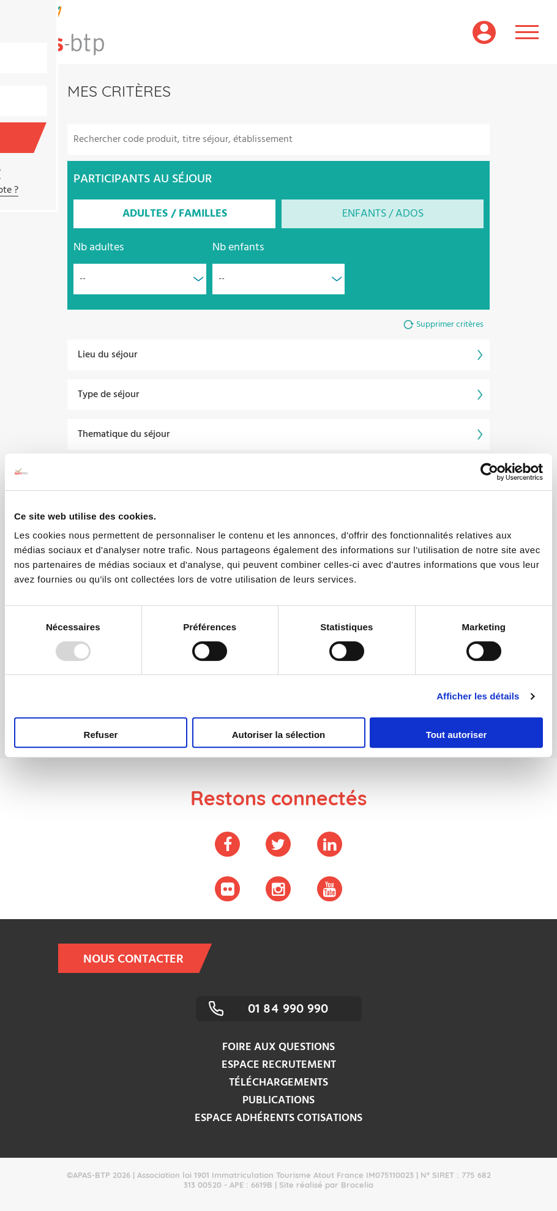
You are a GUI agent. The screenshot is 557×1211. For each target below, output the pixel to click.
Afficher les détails (477, 696)
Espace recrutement (279, 1065)
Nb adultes (98, 247)
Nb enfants (238, 247)
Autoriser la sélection (279, 734)
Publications (278, 1100)
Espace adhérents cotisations (278, 1118)
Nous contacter (141, 958)
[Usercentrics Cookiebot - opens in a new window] (489, 472)
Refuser (101, 734)
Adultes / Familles (174, 214)
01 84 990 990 (288, 1008)
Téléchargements (278, 1083)
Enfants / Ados (383, 214)
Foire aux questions (278, 1047)
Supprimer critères (450, 325)
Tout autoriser (456, 734)
